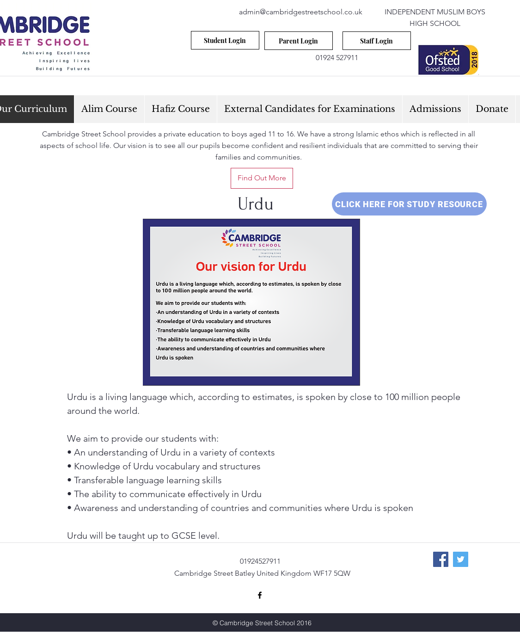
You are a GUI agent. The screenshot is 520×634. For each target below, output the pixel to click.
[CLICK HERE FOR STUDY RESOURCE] (409, 203)
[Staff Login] (377, 40)
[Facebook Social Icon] (440, 559)
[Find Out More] (262, 178)
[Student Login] (225, 40)
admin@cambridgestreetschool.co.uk (300, 11)
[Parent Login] (298, 40)
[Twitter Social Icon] (460, 559)
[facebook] (259, 595)
